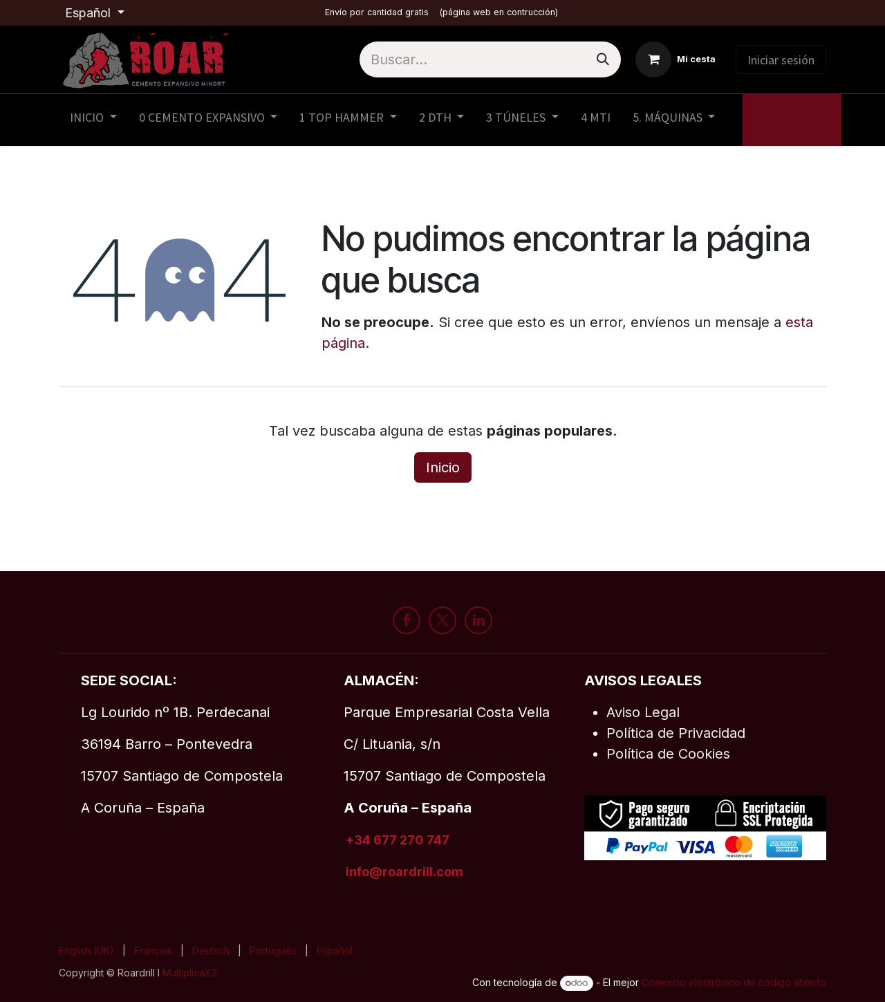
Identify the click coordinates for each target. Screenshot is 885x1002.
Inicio (443, 467)
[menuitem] (93, 120)
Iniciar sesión (780, 60)
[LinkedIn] (478, 620)
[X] (442, 620)
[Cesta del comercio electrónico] (675, 59)
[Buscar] (603, 59)
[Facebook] (406, 620)
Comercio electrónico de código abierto (734, 982)
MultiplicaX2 (191, 972)
